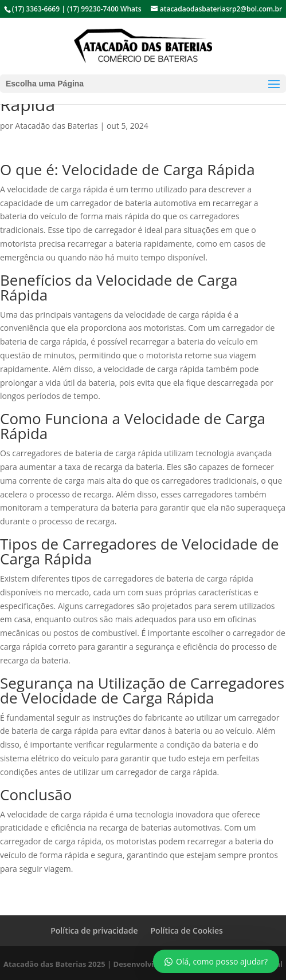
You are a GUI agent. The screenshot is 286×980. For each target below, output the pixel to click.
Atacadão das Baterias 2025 (54, 964)
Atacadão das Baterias (56, 125)
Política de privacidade (94, 930)
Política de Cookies (186, 930)
